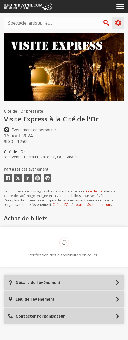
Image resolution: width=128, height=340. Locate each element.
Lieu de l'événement (31, 299)
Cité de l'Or (94, 191)
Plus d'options (118, 22)
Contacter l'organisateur (36, 316)
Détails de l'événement (34, 282)
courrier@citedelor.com (92, 204)
